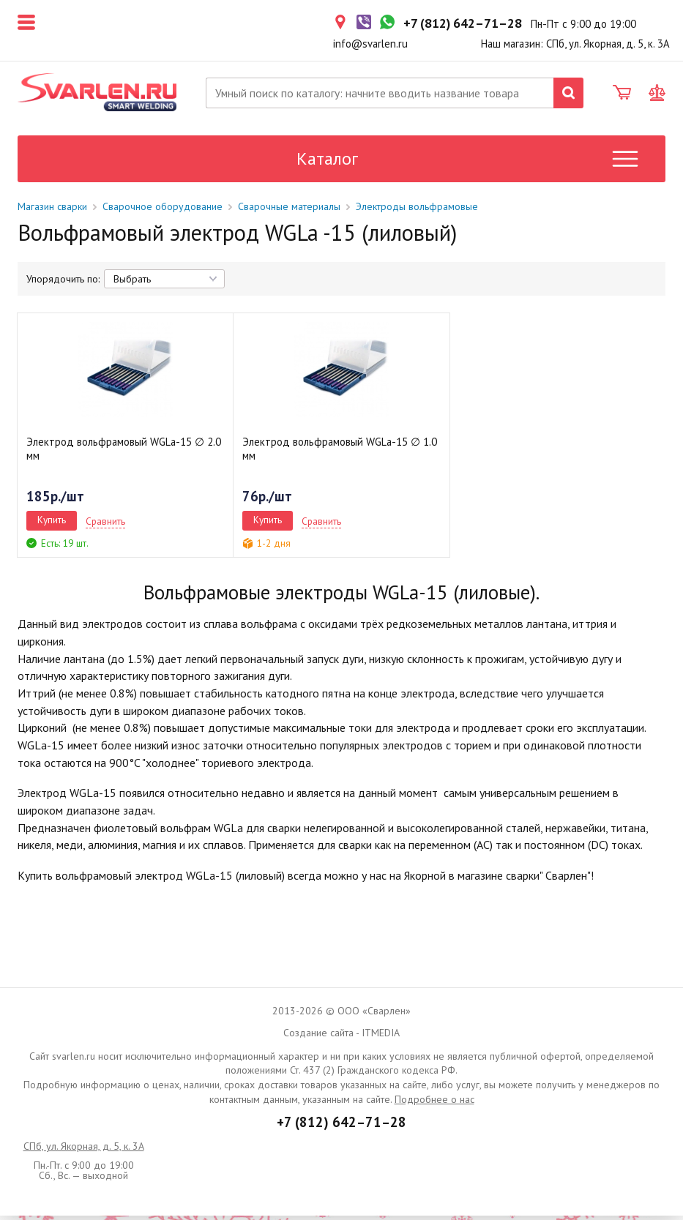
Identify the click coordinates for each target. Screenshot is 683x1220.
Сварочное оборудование (162, 210)
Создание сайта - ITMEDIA (341, 1036)
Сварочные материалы (289, 210)
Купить (51, 524)
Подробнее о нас (434, 1102)
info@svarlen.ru (370, 43)
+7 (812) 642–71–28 (341, 1126)
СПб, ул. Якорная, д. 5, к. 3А (83, 1150)
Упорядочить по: (63, 283)
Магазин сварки (52, 210)
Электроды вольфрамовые (417, 210)
